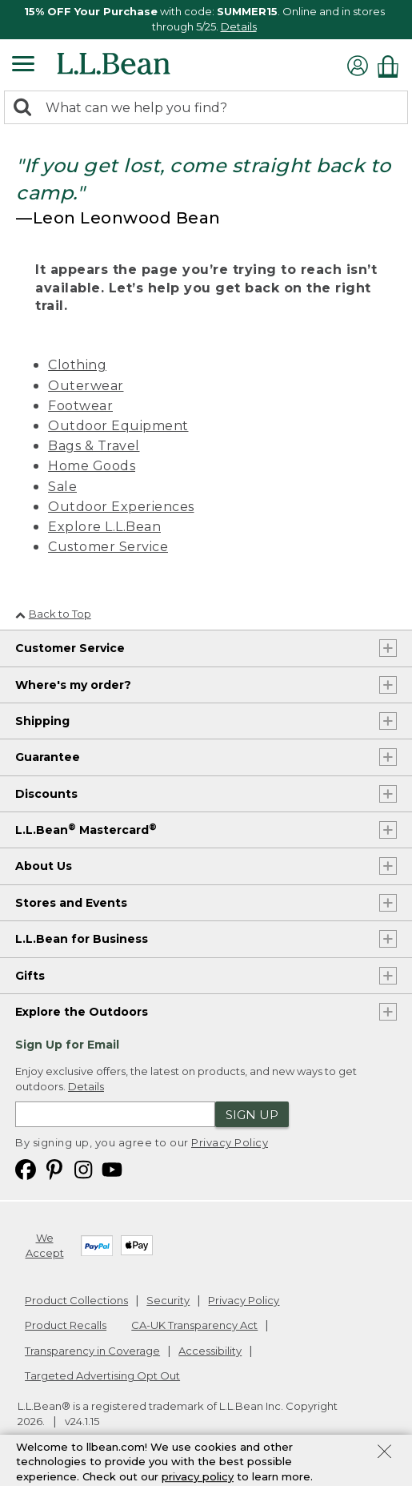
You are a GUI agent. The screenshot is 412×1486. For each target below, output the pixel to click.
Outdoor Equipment (118, 425)
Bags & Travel (94, 445)
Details (239, 26)
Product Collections (76, 1300)
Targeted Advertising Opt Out (102, 1375)
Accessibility (210, 1350)
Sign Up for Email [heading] (67, 1044)
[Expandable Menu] (23, 65)
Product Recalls (65, 1325)
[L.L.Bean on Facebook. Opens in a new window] (25, 1168)
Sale (62, 486)
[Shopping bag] (392, 66)
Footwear (80, 405)
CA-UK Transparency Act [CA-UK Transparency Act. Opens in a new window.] (194, 1325)
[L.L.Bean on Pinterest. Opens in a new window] (54, 1168)
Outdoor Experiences (121, 506)
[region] (206, 19)
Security (168, 1300)
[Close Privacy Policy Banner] (384, 1455)
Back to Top (53, 613)
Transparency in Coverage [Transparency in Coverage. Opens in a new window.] (92, 1350)
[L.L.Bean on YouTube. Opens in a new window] (112, 1168)
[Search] (26, 108)
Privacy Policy (229, 1142)
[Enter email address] (115, 1114)
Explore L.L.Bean (104, 526)
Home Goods (91, 465)
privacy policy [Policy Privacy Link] (198, 1478)
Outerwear (86, 385)
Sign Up (252, 1114)
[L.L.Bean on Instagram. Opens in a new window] (83, 1168)
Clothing (77, 365)
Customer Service (108, 546)
